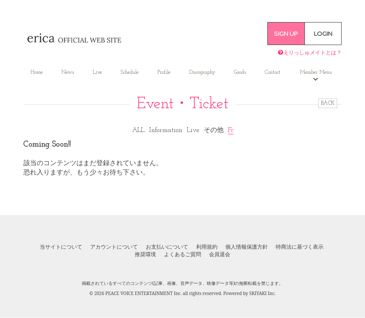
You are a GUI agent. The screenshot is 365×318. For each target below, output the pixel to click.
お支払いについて (167, 246)
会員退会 (219, 254)
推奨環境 (145, 254)
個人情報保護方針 (246, 246)
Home (36, 72)
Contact (273, 72)
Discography (202, 72)
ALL (138, 130)
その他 (214, 130)
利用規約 (206, 246)
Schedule (130, 72)
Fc (230, 130)
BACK (328, 103)
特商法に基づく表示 (299, 246)
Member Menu (316, 76)
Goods (240, 72)
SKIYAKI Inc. (262, 293)
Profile (164, 72)
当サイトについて (61, 246)
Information (165, 130)
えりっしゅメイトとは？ (310, 52)
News (67, 72)
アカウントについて (114, 246)
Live (97, 72)
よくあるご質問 (182, 254)
